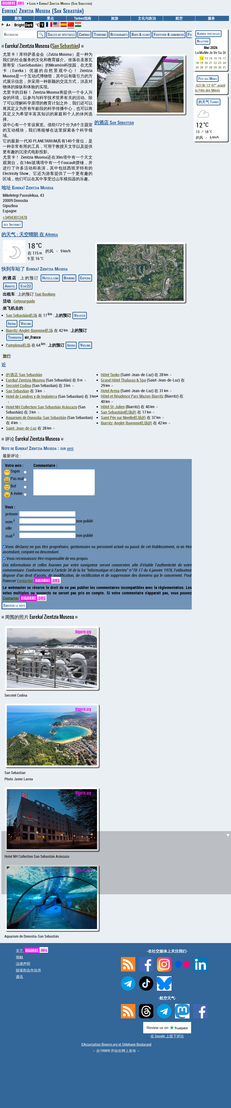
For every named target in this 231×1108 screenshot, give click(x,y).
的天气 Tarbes (208, 101)
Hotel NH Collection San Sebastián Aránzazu (41, 407)
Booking (69, 277)
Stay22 (25, 286)
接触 (19, 957)
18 (197, 63)
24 (224, 63)
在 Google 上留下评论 (167, 1036)
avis (70, 448)
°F (42, 25)
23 (219, 63)
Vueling (26, 323)
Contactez (39, 580)
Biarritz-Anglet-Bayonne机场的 (126, 423)
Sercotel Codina (18, 385)
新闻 (18, 18)
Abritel (10, 286)
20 (206, 63)
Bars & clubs (141, 34)
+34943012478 (15, 217)
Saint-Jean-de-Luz (21, 428)
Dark (29, 25)
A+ (8, 25)
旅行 (7, 356)
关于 (32, 950)
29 (215, 67)
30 (219, 67)
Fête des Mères (207, 78)
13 (206, 58)
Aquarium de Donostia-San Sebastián (36, 417)
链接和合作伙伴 (28, 970)
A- (2, 24)
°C (37, 25)
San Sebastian (17, 391)
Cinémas (84, 34)
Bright (19, 25)
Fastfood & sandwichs (169, 34)
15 (215, 58)
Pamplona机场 (18, 345)
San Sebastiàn (65, 45)
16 (219, 58)
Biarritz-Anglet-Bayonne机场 (29, 330)
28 (210, 67)
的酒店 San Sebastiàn (114, 122)
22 (215, 63)
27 (206, 67)
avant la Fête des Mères (210, 88)
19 (201, 63)
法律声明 (23, 963)
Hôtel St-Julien (113, 406)
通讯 (19, 976)
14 (210, 58)
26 (201, 67)
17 (224, 58)
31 (224, 67)
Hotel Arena (110, 390)
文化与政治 (147, 18)
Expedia (85, 277)
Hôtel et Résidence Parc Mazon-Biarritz (132, 396)
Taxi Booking (45, 294)
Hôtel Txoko (110, 374)
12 (201, 58)
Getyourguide (24, 301)
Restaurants (118, 34)
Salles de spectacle (61, 34)
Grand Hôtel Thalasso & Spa (123, 380)
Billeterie (203, 41)
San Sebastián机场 (21, 315)
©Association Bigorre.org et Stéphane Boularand (116, 1044)
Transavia (15, 337)
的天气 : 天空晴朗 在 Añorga (29, 234)
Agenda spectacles (208, 33)
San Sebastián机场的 (118, 412)
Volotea (79, 315)
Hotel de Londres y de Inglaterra (31, 396)
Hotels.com (50, 277)
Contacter (24, 598)
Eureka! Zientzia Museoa (25, 380)
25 (197, 67)
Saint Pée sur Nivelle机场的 (123, 417)
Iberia (12, 323)
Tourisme (100, 34)
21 (210, 63)
